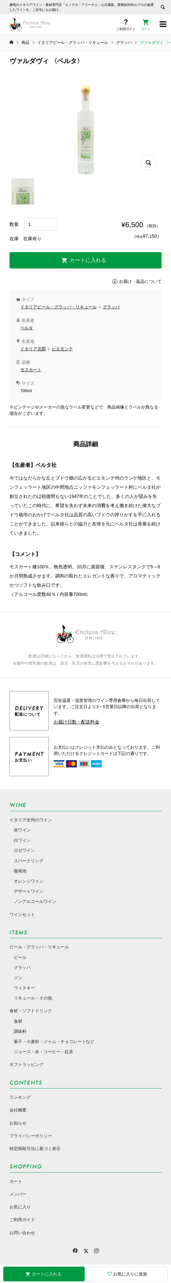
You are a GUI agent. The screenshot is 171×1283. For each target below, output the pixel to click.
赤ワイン (22, 830)
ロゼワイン (24, 850)
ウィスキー (24, 987)
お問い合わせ (22, 1232)
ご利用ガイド (22, 1219)
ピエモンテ (62, 348)
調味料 (20, 1031)
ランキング (20, 1097)
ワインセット (22, 914)
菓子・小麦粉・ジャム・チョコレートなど (54, 1041)
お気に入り (20, 1206)
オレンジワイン (28, 881)
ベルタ (26, 327)
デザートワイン (28, 891)
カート (15, 1181)
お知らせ (17, 1123)
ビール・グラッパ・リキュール (39, 946)
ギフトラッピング (26, 1064)
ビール (20, 957)
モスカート (31, 369)
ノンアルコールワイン (35, 901)
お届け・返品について (140, 281)
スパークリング (28, 860)
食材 (18, 1021)
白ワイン (22, 840)
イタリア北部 (33, 348)
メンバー (17, 1194)
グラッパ (111, 306)
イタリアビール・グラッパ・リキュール (58, 306)
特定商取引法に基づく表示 (34, 1148)
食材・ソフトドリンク (30, 1010)
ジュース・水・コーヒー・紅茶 (43, 1051)
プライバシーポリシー (30, 1135)
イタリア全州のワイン (30, 819)
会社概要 (17, 1110)
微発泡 (20, 871)
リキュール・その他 (33, 998)
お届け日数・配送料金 (76, 721)
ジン (18, 977)
